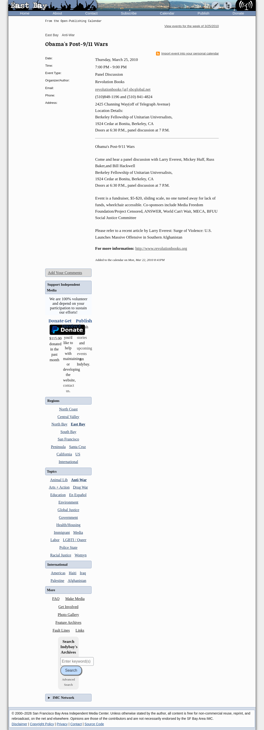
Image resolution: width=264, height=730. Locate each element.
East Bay (52, 35)
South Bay (68, 432)
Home (24, 13)
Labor (54, 540)
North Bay (59, 424)
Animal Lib (59, 480)
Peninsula (58, 447)
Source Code (94, 724)
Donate (238, 13)
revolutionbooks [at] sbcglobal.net (123, 89)
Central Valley (68, 417)
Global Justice (68, 510)
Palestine (57, 581)
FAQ (55, 599)
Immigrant (62, 532)
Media (78, 532)
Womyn (81, 555)
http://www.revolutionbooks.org (161, 248)
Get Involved (68, 607)
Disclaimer (19, 724)
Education (58, 495)
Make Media (74, 599)
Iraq (83, 573)
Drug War (80, 487)
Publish (203, 13)
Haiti (72, 573)
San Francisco (68, 439)
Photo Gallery (68, 615)
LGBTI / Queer (74, 540)
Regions (53, 401)
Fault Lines (61, 630)
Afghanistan (77, 581)
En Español (77, 495)
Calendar (167, 13)
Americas (58, 573)
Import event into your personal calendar (187, 53)
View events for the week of (191, 26)
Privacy (62, 724)
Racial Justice (60, 555)
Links (80, 630)
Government (68, 517)
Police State (68, 547)
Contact (91, 13)
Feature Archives (68, 622)
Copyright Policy (42, 724)
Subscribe (129, 13)
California (64, 454)
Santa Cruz (77, 447)
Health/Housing (68, 525)
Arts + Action (59, 487)
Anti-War (68, 35)
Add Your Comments (65, 272)
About (57, 13)
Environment (68, 502)
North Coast (68, 409)
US (77, 454)
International (68, 462)
